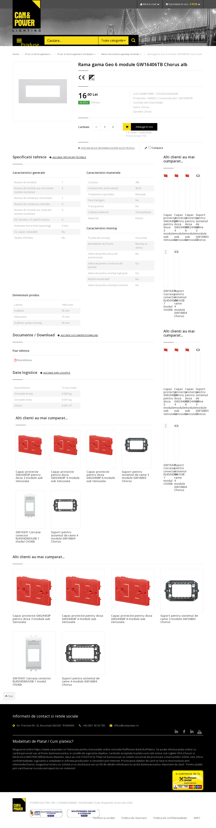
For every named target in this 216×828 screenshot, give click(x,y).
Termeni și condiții (104, 818)
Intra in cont (149, 4)
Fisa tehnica (23, 360)
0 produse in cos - (183, 4)
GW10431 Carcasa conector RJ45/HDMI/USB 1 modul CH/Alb (28, 536)
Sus (9, 696)
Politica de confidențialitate (170, 818)
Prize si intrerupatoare (38, 54)
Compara (155, 148)
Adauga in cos (138, 127)
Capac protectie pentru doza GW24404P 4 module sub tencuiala (65, 476)
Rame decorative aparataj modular (121, 54)
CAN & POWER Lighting (27, 16)
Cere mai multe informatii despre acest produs (106, 148)
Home (16, 54)
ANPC (197, 818)
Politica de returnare (134, 818)
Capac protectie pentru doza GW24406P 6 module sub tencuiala (100, 476)
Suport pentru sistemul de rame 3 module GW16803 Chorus (135, 476)
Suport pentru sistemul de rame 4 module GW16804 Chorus (64, 536)
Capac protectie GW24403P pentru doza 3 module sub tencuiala (29, 476)
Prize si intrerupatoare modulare (76, 54)
